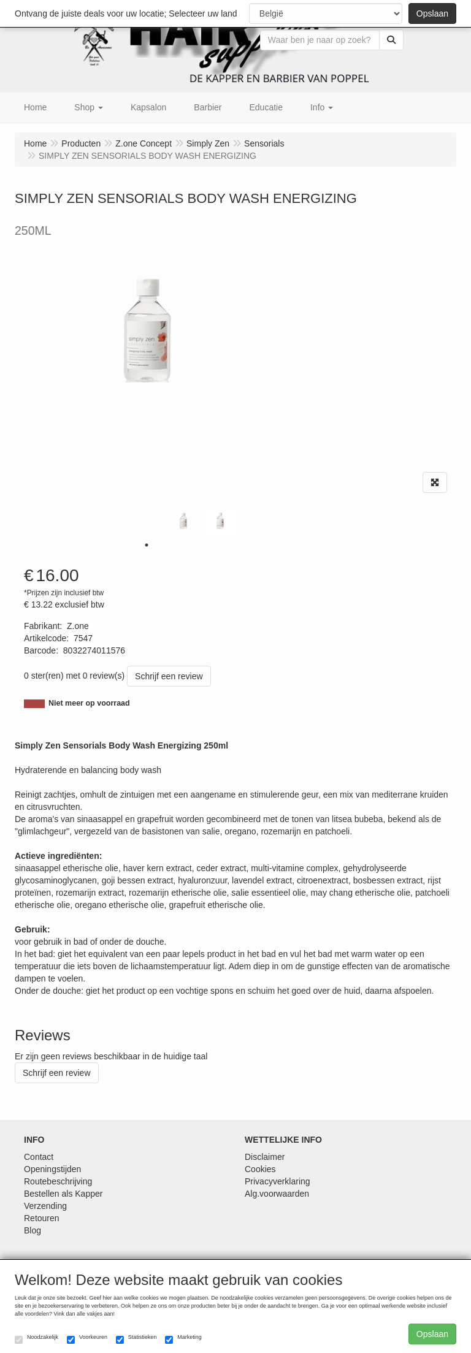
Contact (38, 1157)
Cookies (260, 1169)
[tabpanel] (183, 522)
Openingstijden (52, 1169)
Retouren (41, 1218)
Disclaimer (265, 1157)
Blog (32, 1230)
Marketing (183, 1339)
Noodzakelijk (36, 1339)
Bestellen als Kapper (63, 1194)
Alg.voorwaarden (277, 1194)
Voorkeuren (87, 1339)
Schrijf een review (169, 676)
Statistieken (136, 1339)
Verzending (45, 1206)
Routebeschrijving (58, 1181)
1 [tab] (146, 545)
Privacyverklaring (277, 1181)
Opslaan (432, 13)
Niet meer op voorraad (89, 703)
